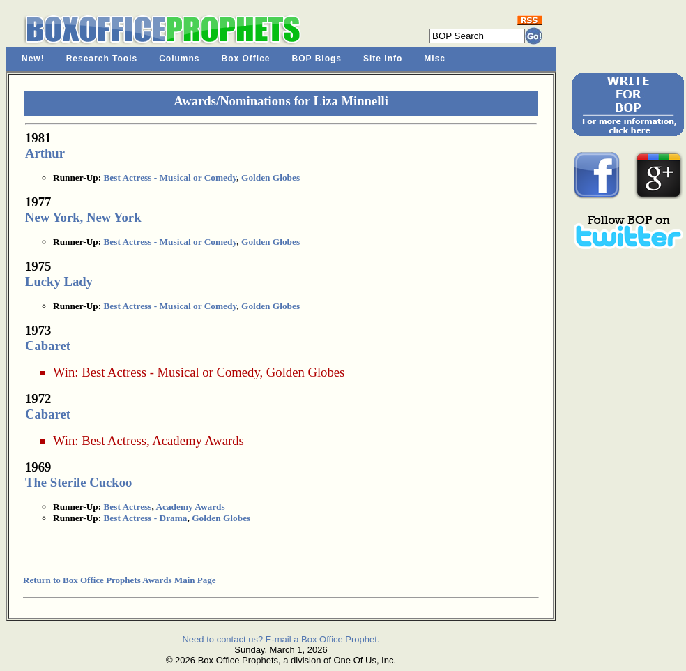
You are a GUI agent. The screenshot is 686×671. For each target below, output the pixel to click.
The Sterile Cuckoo (78, 482)
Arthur (45, 153)
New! (33, 58)
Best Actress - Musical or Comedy (169, 177)
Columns (179, 58)
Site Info (382, 58)
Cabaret (47, 345)
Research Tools (101, 58)
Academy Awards (197, 440)
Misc (434, 58)
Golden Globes (270, 177)
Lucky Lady (59, 281)
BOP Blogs (317, 58)
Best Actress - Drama (145, 518)
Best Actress (114, 440)
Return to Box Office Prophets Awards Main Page (119, 580)
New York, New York (83, 217)
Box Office (246, 58)
